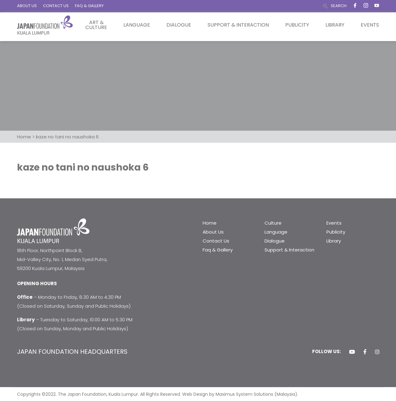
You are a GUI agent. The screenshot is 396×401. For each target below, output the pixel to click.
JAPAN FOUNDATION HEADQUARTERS (72, 351)
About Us (213, 232)
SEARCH (338, 6)
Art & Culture (96, 25)
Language (136, 25)
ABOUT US (27, 6)
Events (370, 25)
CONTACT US (56, 6)
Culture (273, 223)
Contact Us (216, 241)
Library (334, 25)
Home (210, 223)
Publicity (297, 25)
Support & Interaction (238, 25)
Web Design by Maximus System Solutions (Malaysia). (240, 394)
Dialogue (178, 25)
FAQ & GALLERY (89, 6)
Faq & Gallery (218, 250)
